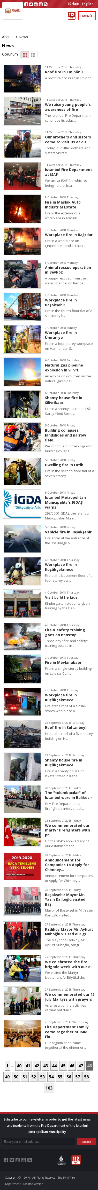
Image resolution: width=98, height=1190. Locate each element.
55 (60, 1077)
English (88, 4)
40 (19, 1066)
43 (45, 1066)
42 (36, 1066)
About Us (9, 37)
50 (16, 1077)
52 (33, 1077)
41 (28, 1066)
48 (89, 1066)
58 (86, 1077)
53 (42, 1077)
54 (51, 1077)
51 (24, 1077)
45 (63, 1066)
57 (77, 1077)
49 (7, 1077)
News (23, 37)
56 (68, 1077)
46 (72, 1066)
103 (49, 1088)
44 (54, 1066)
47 (80, 1066)
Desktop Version (33, 1184)
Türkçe (73, 4)
